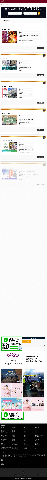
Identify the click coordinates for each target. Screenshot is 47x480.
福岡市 (5, 454)
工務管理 (26, 447)
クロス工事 (2, 436)
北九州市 (8, 454)
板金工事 (36, 432)
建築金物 (25, 432)
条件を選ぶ (27, 341)
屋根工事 (13, 432)
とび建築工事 (3, 430)
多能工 (2, 443)
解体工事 (13, 430)
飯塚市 (33, 455)
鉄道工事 (36, 440)
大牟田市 (9, 455)
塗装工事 (25, 431)
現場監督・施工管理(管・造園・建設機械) (7, 447)
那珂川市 (38, 454)
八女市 (28, 455)
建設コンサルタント (15, 448)
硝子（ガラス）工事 (26, 434)
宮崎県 (2, 463)
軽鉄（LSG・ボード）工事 (39, 435)
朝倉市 (26, 454)
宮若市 (30, 455)
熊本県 (2, 460)
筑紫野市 (28, 454)
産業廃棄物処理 (14, 444)
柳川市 (25, 455)
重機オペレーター (37, 444)
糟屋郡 (11, 456)
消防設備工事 (37, 439)
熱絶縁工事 (25, 444)
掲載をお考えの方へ (26, 474)
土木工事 (2, 427)
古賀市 (44, 454)
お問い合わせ (17, 474)
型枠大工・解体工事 (38, 427)
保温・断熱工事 (37, 436)
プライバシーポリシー (11, 474)
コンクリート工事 (26, 430)
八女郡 (17, 456)
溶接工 (13, 443)
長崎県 (2, 459)
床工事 (24, 436)
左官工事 (13, 431)
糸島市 (23, 454)
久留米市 (3, 455)
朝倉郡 (8, 456)
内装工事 (25, 435)
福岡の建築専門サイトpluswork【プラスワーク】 (21, 478)
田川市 (39, 455)
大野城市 (32, 454)
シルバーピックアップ (15, 449)
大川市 (13, 455)
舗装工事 (25, 440)
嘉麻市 (42, 455)
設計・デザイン (3, 448)
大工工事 (13, 436)
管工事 (36, 430)
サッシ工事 (14, 434)
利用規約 (21, 474)
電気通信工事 (25, 439)
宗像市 (35, 454)
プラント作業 (3, 444)
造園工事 (13, 435)
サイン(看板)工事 (3, 434)
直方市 (36, 455)
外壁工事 (2, 431)
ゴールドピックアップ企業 (5, 449)
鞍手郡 (25, 456)
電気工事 (13, 439)
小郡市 (19, 455)
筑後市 (6, 455)
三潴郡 (20, 456)
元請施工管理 (16, 447)
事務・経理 (25, 448)
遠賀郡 (44, 455)
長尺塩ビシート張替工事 (4, 432)
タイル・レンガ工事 (4, 435)
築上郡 (3, 456)
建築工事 (13, 427)
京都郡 (6, 456)
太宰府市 (19, 454)
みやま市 (22, 455)
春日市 (17, 454)
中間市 (11, 454)
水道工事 (2, 440)
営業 (35, 448)
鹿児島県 (2, 464)
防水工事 (36, 431)
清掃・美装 (36, 443)
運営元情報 (40, 474)
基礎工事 (25, 427)
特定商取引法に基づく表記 (34, 474)
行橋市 (14, 454)
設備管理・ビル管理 (4, 439)
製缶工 (24, 443)
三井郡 (14, 456)
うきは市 (15, 455)
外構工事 (36, 434)
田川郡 (22, 456)
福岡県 (2, 454)
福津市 (41, 454)
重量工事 (13, 440)
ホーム (6, 474)
